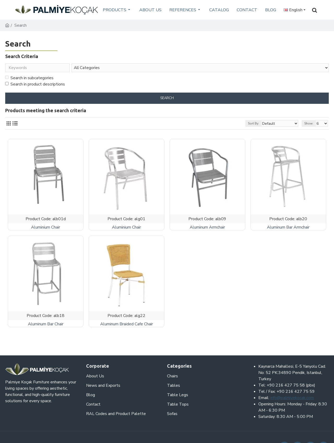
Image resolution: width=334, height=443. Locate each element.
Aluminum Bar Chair (45, 325)
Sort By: (260, 124)
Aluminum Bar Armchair (288, 228)
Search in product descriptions (35, 85)
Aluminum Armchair (207, 228)
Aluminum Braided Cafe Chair (126, 325)
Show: (310, 124)
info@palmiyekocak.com (292, 398)
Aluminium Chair (45, 228)
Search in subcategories (29, 79)
